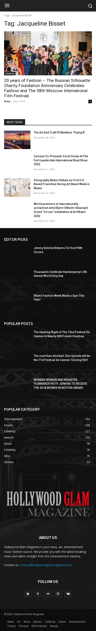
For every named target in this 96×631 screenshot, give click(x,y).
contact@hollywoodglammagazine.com (46, 565)
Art (18, 621)
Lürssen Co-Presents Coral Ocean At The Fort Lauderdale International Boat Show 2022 (61, 160)
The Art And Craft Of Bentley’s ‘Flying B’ (59, 132)
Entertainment (77, 621)
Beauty (54, 626)
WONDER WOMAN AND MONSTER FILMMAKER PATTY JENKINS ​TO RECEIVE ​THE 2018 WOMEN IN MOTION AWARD (61, 383)
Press (7, 101)
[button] (90, 5)
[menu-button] (6, 5)
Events (62, 621)
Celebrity (9, 73)
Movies (37, 621)
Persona (23, 626)
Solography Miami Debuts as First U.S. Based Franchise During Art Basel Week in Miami (61, 184)
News (10, 621)
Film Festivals (39, 626)
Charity (11, 626)
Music (27, 621)
